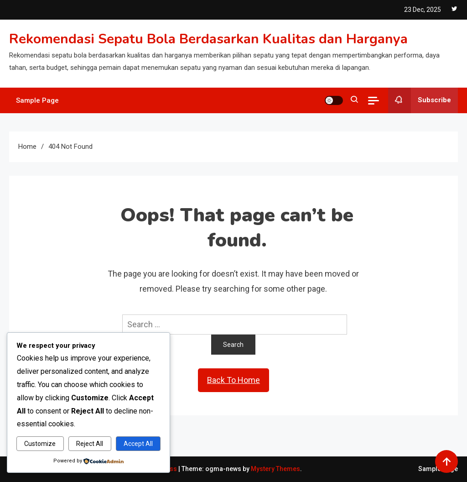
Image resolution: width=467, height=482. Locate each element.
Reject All (89, 443)
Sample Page (37, 100)
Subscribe (419, 100)
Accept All (138, 443)
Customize (40, 443)
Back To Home (233, 380)
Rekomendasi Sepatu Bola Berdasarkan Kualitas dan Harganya (208, 39)
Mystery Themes (275, 468)
